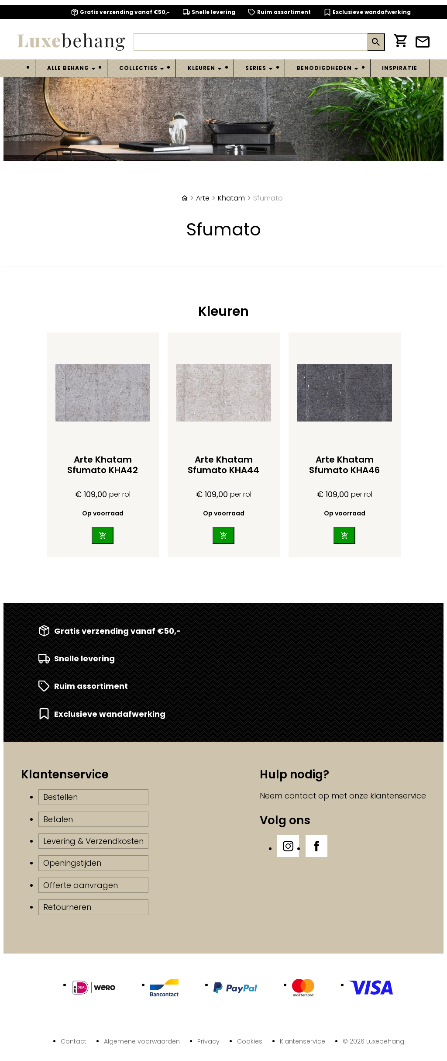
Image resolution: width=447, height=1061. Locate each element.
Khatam (231, 198)
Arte (203, 198)
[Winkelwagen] (400, 42)
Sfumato (268, 198)
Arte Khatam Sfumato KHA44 (223, 464)
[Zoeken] (251, 42)
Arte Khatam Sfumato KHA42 (102, 464)
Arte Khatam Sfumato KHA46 (344, 464)
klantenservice (398, 795)
